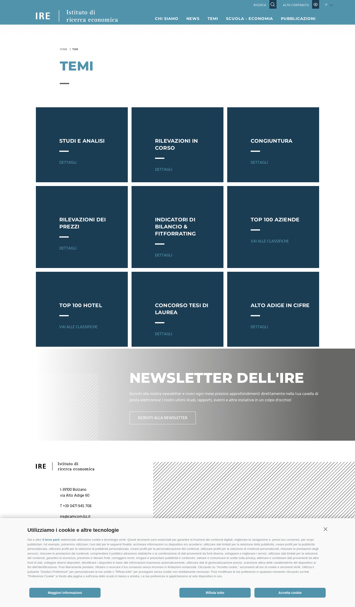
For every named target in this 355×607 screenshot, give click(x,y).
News (193, 18)
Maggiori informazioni (65, 593)
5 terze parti (51, 539)
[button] (325, 529)
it (326, 5)
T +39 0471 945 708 (75, 508)
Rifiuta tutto (215, 593)
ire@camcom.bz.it (75, 518)
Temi (213, 18)
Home (63, 49)
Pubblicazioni (298, 18)
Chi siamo (166, 18)
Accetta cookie (290, 593)
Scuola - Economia (249, 18)
